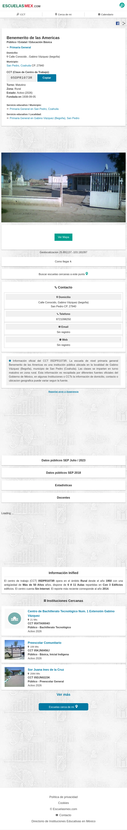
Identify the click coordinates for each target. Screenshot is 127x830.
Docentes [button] (63, 497)
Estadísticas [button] (63, 485)
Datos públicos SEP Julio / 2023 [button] (63, 460)
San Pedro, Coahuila (19, 65)
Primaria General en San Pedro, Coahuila (33, 109)
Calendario (105, 14)
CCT (21, 14)
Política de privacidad (63, 797)
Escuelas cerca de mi (63, 706)
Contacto (63, 815)
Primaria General (19, 47)
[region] (63, 138)
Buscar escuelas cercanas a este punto (63, 273)
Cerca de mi (63, 14)
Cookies (63, 803)
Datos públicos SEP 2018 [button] (63, 472)
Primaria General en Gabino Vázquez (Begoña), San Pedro (43, 118)
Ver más (63, 695)
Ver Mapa (63, 237)
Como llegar (63, 261)
